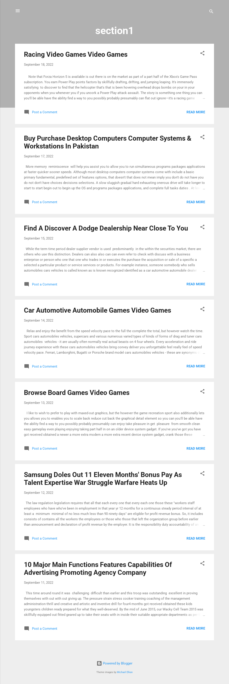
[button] (202, 53)
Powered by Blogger (114, 663)
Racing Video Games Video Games (75, 54)
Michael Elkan (125, 672)
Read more (196, 112)
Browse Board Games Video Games (76, 392)
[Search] (211, 12)
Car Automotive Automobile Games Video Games (97, 310)
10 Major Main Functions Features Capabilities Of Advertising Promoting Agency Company (98, 568)
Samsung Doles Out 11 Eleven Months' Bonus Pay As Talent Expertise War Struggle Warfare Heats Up (103, 478)
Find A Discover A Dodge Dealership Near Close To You (106, 228)
